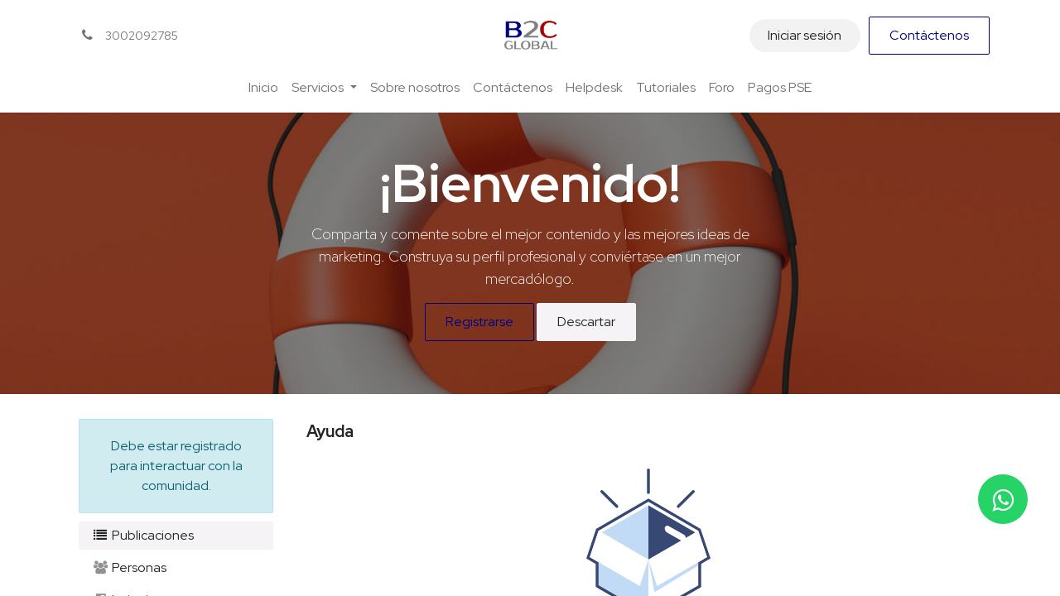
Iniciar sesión (804, 35)
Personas (129, 567)
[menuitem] (263, 87)
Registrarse (479, 321)
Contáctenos (929, 35)
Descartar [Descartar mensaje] (586, 321)
